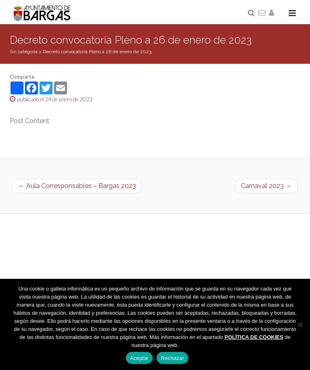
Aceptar (139, 358)
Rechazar (172, 358)
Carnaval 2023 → (266, 186)
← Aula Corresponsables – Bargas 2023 (77, 186)
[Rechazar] (300, 324)
